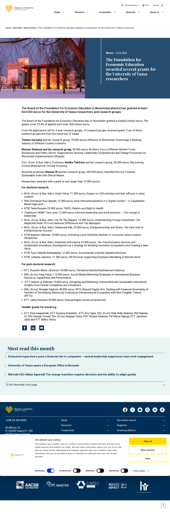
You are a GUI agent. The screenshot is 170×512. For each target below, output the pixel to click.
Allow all (148, 477)
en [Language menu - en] (147, 5)
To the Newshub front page (21, 384)
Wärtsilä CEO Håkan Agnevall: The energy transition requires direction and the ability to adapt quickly (72, 374)
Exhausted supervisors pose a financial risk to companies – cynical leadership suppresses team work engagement (80, 356)
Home (8, 28)
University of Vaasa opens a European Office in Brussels (43, 365)
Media (120, 437)
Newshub (130, 12)
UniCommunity (130, 5)
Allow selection (148, 486)
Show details (139, 507)
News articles (30, 28)
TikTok (162, 410)
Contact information (17, 441)
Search (156, 5)
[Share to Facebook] (24, 327)
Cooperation (105, 12)
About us (154, 12)
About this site (125, 448)
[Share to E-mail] (41, 327)
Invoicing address (127, 431)
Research (79, 12)
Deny (147, 494)
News (110, 53)
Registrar (122, 425)
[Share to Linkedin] (33, 327)
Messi (120, 442)
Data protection (126, 453)
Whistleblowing (126, 464)
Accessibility (124, 459)
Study (57, 12)
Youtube (140, 410)
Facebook (125, 410)
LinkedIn (154, 410)
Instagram (147, 410)
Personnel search (127, 420)
